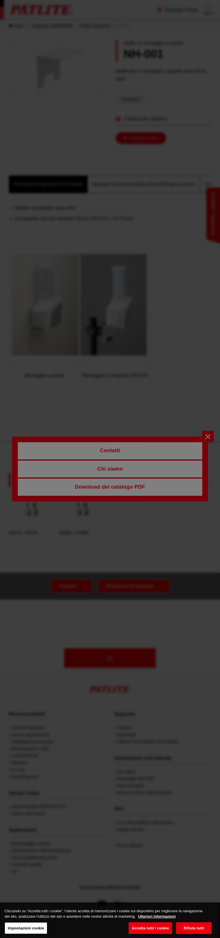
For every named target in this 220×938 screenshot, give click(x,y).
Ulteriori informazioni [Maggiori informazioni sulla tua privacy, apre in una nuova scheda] (157, 922)
